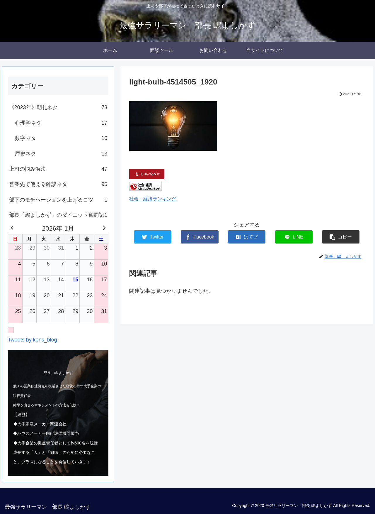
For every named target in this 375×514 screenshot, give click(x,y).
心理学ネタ (61, 123)
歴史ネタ (61, 153)
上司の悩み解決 (58, 169)
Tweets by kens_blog (32, 340)
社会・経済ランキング (152, 198)
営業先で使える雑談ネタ (58, 184)
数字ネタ (61, 138)
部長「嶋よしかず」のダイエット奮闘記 (58, 215)
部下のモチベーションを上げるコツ (58, 199)
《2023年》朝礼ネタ (58, 107)
